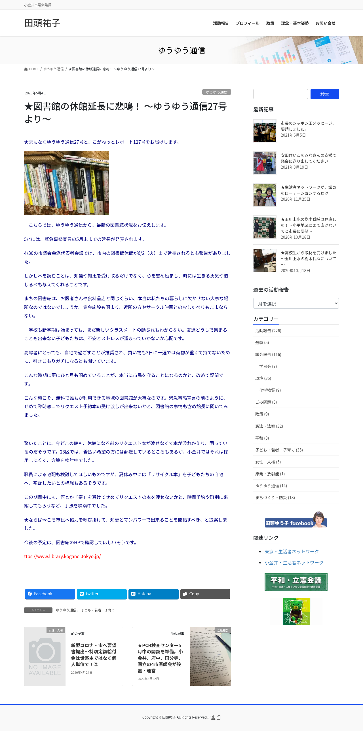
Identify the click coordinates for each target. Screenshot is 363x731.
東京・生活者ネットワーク (292, 551)
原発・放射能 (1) (270, 473)
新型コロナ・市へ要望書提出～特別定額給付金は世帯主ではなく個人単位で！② (93, 655)
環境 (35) (263, 378)
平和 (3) (262, 438)
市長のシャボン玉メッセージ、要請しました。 (308, 126)
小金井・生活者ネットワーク (294, 562)
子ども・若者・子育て (98, 609)
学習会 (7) (268, 366)
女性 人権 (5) (268, 462)
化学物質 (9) (270, 390)
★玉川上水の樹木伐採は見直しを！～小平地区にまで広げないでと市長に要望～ (308, 225)
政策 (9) (262, 414)
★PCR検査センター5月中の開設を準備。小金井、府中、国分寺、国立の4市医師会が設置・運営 (160, 658)
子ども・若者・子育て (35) (279, 450)
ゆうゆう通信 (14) (271, 485)
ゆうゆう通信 (216, 92)
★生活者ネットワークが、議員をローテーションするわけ (308, 190)
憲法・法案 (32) (269, 426)
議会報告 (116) (268, 354)
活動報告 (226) (268, 330)
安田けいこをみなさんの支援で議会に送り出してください (308, 158)
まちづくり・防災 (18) (275, 497)
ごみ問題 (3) (266, 402)
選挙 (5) (262, 342)
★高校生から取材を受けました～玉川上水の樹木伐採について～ (308, 258)
